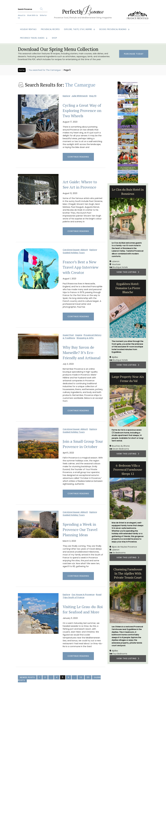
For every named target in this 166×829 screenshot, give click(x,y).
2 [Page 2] (45, 677)
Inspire (78, 335)
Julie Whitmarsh (80, 95)
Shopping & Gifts (85, 338)
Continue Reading (78, 156)
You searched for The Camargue (45, 70)
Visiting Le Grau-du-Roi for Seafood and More (83, 609)
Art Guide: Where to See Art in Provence (80, 184)
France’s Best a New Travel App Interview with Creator (80, 267)
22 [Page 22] (80, 677)
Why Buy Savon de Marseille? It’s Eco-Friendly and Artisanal (81, 352)
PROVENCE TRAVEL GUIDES (32, 37)
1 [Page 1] (39, 677)
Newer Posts (27, 677)
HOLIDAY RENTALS (28, 29)
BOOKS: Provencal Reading (113, 29)
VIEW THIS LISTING (127, 272)
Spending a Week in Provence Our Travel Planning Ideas (80, 529)
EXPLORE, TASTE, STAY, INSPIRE (78, 29)
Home (22, 70)
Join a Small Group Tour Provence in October (83, 444)
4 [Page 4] (57, 677)
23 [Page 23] (88, 677)
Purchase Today (133, 53)
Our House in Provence (83, 594)
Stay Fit (92, 95)
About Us (21, 15)
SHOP (54, 37)
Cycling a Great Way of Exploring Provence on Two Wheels (82, 110)
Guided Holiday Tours (74, 252)
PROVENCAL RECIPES (50, 29)
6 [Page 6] (68, 677)
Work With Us (32, 15)
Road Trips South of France (82, 596)
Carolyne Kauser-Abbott (75, 249)
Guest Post (68, 335)
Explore (66, 95)
